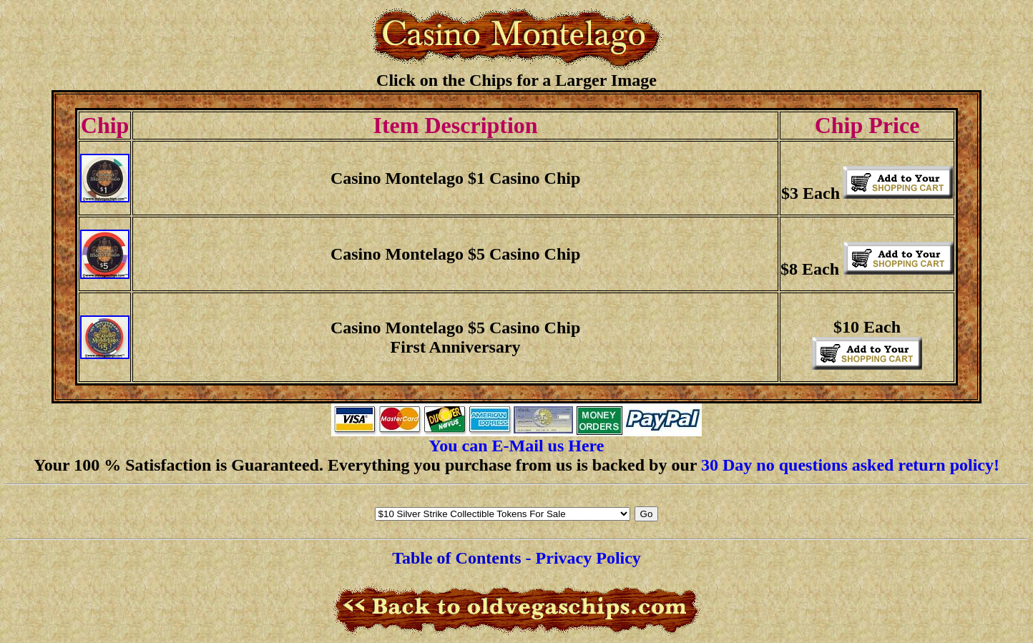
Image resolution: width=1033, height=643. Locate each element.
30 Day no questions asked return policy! (850, 465)
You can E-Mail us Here (516, 445)
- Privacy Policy (583, 558)
